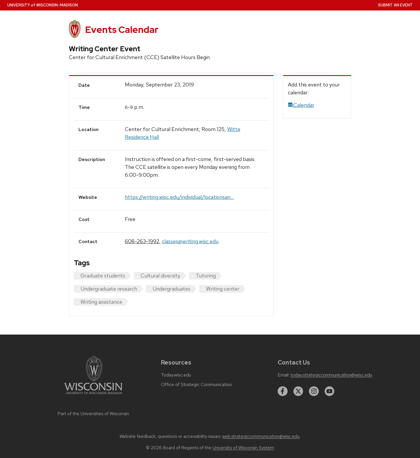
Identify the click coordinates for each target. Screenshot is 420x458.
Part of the (93, 414)
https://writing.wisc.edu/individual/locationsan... (179, 197)
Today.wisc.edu (176, 375)
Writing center (222, 288)
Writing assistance (101, 301)
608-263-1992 (142, 241)
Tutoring (206, 275)
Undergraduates (171, 288)
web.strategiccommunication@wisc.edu (261, 436)
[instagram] (314, 391)
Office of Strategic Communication (196, 385)
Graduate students (102, 275)
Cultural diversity (160, 275)
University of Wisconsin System (243, 448)
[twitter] (298, 391)
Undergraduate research (108, 288)
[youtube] (330, 391)
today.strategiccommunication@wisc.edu (331, 375)
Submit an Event (395, 5)
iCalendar (301, 105)
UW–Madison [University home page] (42, 5)
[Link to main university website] (93, 395)
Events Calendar (121, 29)
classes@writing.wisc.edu (190, 241)
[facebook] (283, 391)
